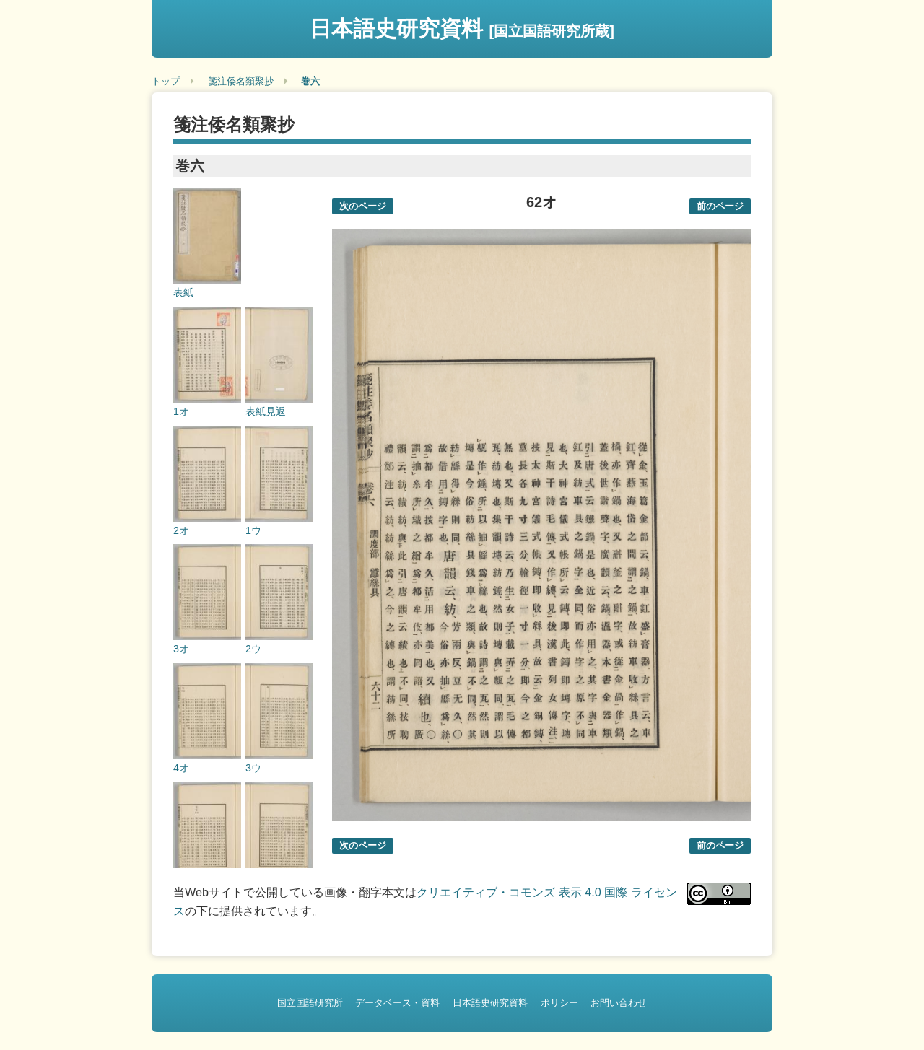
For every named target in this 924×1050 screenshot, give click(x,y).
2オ (181, 530)
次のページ (362, 206)
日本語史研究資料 (462, 28)
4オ (181, 768)
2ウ (253, 649)
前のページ (720, 206)
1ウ (253, 530)
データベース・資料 (397, 1002)
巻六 (310, 81)
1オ (181, 411)
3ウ (253, 768)
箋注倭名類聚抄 (241, 81)
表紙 (183, 292)
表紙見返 (265, 411)
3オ (181, 649)
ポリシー (559, 1002)
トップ (166, 81)
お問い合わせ (618, 1002)
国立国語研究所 (310, 1002)
